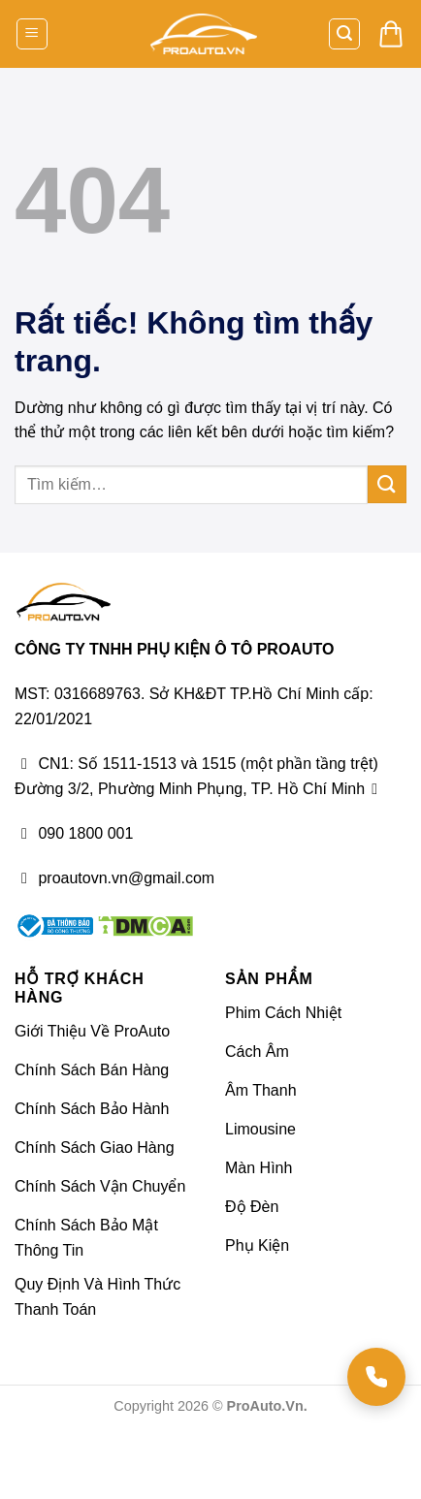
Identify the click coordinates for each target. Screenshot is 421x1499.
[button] (32, 34)
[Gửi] (387, 484)
